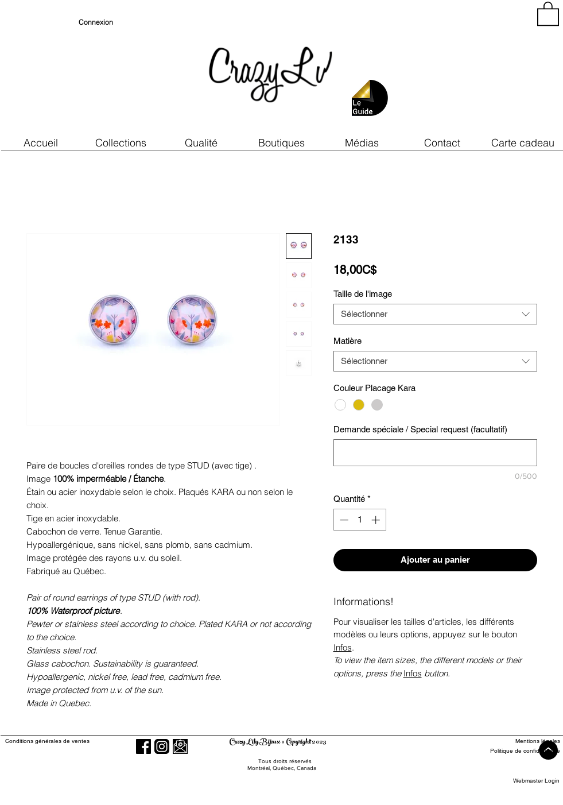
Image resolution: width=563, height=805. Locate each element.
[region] (456, 69)
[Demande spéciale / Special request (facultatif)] (435, 452)
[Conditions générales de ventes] (80, 741)
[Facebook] (143, 746)
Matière (347, 341)
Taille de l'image (362, 294)
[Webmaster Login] (536, 780)
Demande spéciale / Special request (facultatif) (420, 429)
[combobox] (435, 314)
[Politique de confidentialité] (518, 751)
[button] (201, 143)
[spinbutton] (359, 520)
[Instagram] (161, 746)
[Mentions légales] (518, 741)
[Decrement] (343, 520)
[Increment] (377, 520)
